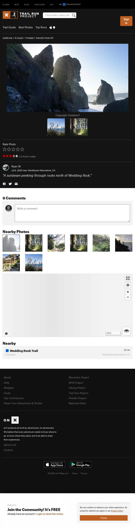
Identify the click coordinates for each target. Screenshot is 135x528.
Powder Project (77, 398)
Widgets (9, 387)
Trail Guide (9, 27)
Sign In (126, 21)
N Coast (19, 38)
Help (6, 382)
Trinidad (29, 38)
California (7, 38)
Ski (52, 4)
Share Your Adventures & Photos (23, 403)
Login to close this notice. (50, 514)
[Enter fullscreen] (127, 278)
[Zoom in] (127, 291)
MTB (17, 4)
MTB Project (76, 382)
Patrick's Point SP (44, 38)
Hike (26, 4)
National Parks (77, 403)
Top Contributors (14, 398)
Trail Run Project (78, 393)
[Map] (67, 305)
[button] (4, 184)
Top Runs (41, 27)
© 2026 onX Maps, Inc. (58, 473)
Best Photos (26, 27)
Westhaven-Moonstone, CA (41, 170)
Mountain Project (79, 377)
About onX (10, 444)
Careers (8, 449)
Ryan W (16, 166)
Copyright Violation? (68, 115)
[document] (104, 513)
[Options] (126, 331)
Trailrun (39, 4)
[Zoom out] (127, 297)
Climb (6, 4)
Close (103, 517)
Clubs (7, 393)
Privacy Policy (117, 511)
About (7, 377)
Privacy (84, 473)
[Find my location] (127, 285)
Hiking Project (77, 387)
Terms (75, 473)
